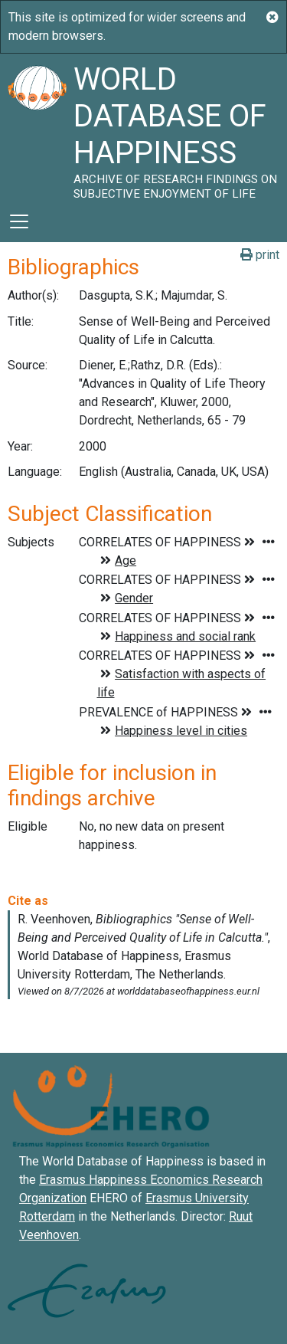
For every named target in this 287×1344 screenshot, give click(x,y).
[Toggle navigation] (19, 221)
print (259, 254)
